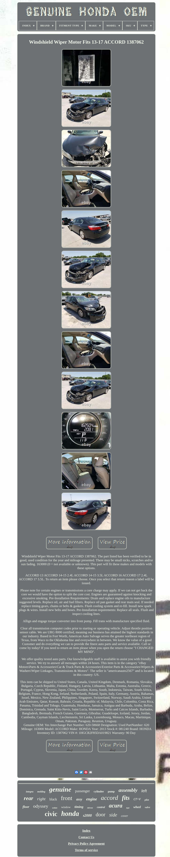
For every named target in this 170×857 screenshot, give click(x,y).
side (113, 814)
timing (79, 807)
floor (26, 807)
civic (51, 813)
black (53, 799)
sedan (54, 808)
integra (29, 791)
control (101, 807)
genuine (60, 789)
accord (109, 797)
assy (79, 799)
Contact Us (86, 837)
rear (28, 798)
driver (90, 808)
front (66, 798)
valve (147, 807)
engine (91, 799)
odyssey (40, 806)
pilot (147, 799)
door (100, 814)
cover (124, 815)
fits (126, 797)
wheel (137, 807)
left (144, 791)
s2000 (87, 815)
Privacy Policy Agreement (86, 843)
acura (115, 805)
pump (111, 791)
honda (70, 813)
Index (86, 831)
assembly (128, 790)
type (128, 808)
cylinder (99, 791)
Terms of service (86, 850)
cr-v (137, 798)
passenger (82, 791)
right (41, 798)
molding (41, 791)
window (65, 807)
